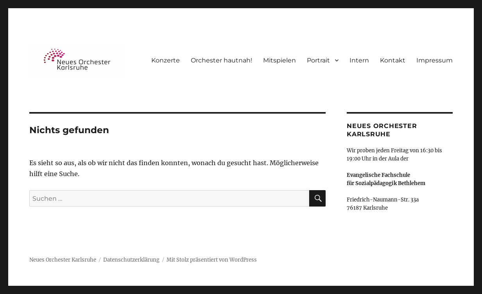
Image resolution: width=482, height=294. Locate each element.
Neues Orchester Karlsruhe (62, 260)
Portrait (318, 60)
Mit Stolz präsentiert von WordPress (212, 260)
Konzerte (165, 60)
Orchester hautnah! (221, 60)
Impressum (434, 60)
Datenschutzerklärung (131, 260)
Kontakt (392, 60)
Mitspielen (279, 60)
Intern (359, 60)
